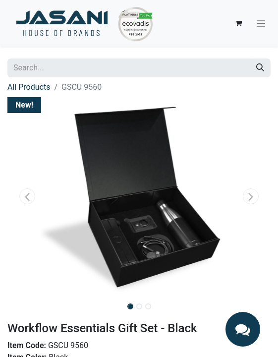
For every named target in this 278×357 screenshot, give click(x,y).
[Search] (260, 68)
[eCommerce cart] (238, 23)
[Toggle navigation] (261, 23)
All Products (28, 87)
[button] (27, 196)
